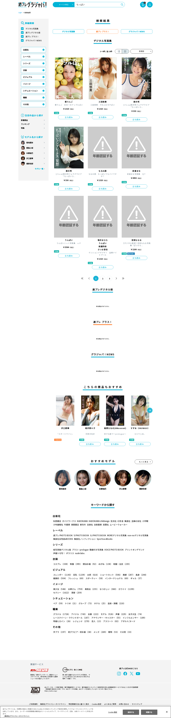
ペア (58, 603)
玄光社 (113, 521)
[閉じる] (167, 712)
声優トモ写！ (59, 553)
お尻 (92, 574)
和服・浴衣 (121, 564)
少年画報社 (58, 524)
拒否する (131, 712)
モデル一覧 (39, 168)
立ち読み (69, 117)
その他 (26, 104)
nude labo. (80, 553)
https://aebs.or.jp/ (50, 691)
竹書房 (67, 524)
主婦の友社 (136, 521)
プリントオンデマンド (133, 549)
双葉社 (106, 524)
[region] (85, 712)
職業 (25, 97)
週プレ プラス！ (32, 36)
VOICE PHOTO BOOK (113, 549)
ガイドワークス (69, 521)
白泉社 (90, 524)
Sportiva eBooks (103, 539)
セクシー (143, 589)
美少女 (60, 589)
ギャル (136, 578)
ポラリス (70, 553)
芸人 (96, 621)
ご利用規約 (33, 704)
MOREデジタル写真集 (115, 535)
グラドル (61, 614)
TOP (19, 13)
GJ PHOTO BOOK (97, 535)
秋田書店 (57, 521)
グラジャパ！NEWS (34, 40)
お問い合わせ (124, 704)
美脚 (127, 574)
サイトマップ (137, 704)
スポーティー (94, 578)
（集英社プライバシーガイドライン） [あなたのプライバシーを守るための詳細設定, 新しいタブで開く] (16, 716)
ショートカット (110, 574)
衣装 (25, 70)
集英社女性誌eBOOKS (63, 539)
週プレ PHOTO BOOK (62, 535)
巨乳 (79, 574)
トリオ (71, 603)
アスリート (111, 621)
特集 (22, 128)
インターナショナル (117, 578)
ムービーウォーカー (118, 524)
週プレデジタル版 (33, 32)
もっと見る (143, 461)
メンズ (100, 632)
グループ (85, 603)
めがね (104, 564)
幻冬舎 (120, 521)
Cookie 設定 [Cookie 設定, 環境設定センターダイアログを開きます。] (112, 712)
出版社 (26, 49)
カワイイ (125, 589)
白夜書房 (98, 524)
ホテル (100, 603)
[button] (150, 410)
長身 (140, 574)
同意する (149, 712)
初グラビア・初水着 (80, 632)
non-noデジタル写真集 (136, 535)
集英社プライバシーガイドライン (53, 704)
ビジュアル (27, 77)
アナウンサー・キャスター (106, 617)
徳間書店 (75, 524)
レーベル (26, 56)
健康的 (60, 578)
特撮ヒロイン (62, 621)
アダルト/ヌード (127, 621)
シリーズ (26, 63)
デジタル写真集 (32, 28)
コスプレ (61, 564)
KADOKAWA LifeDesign (99, 521)
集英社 (127, 521)
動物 (113, 632)
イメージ (26, 84)
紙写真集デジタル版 (62, 549)
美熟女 (91, 589)
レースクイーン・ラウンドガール (71, 617)
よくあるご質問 (110, 704)
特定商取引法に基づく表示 (79, 704)
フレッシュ (76, 578)
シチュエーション (30, 90)
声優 (120, 614)
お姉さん (75, 589)
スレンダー (62, 574)
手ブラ (60, 632)
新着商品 (24, 120)
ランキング (25, 124)
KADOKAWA (82, 521)
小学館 (145, 521)
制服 (75, 564)
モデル (107, 614)
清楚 (59, 592)
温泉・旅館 (116, 603)
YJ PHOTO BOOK (80, 535)
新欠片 (83, 524)
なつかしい (107, 589)
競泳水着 (89, 564)
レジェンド (81, 621)
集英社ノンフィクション (84, 539)
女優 (93, 614)
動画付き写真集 (96, 549)
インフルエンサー (134, 617)
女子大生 (134, 614)
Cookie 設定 (96, 704)
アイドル (78, 614)
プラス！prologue (80, 549)
